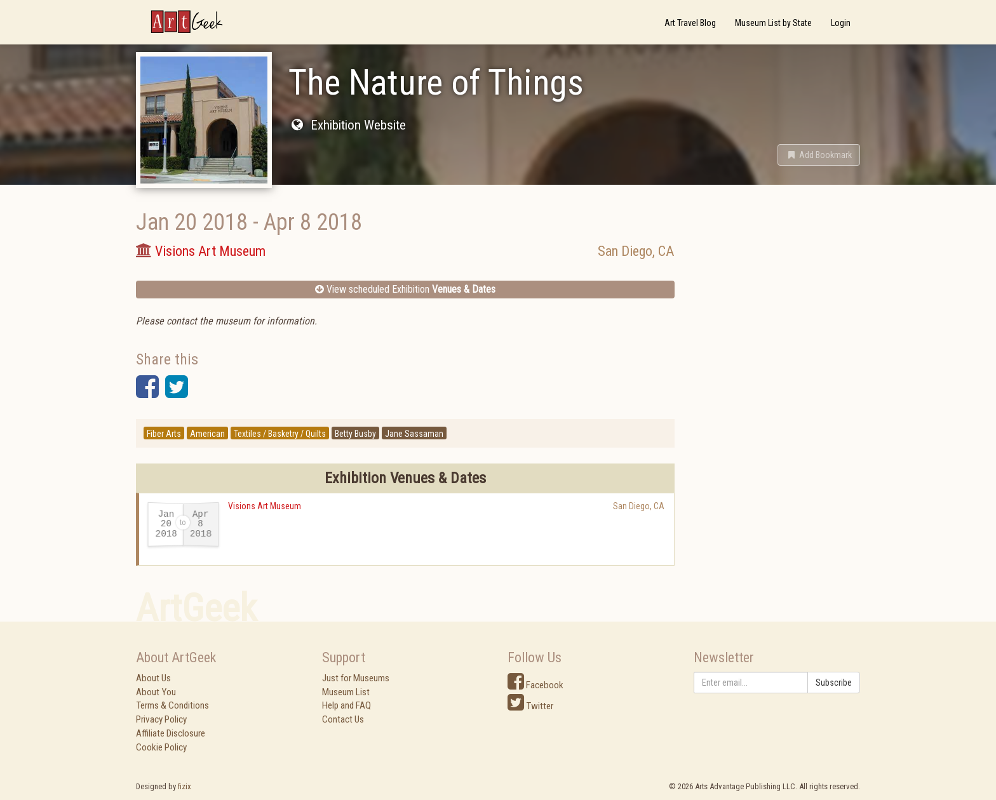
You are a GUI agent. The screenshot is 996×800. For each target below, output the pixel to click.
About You (156, 692)
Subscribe (834, 682)
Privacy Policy (161, 719)
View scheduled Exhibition (405, 289)
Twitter (530, 706)
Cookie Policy (161, 747)
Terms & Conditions (172, 705)
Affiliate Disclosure (170, 733)
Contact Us (343, 719)
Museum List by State (773, 23)
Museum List (346, 692)
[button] (818, 155)
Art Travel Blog (690, 23)
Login (841, 23)
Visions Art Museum (264, 506)
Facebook (535, 685)
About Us (153, 678)
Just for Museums (355, 678)
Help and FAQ (346, 705)
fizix (184, 786)
